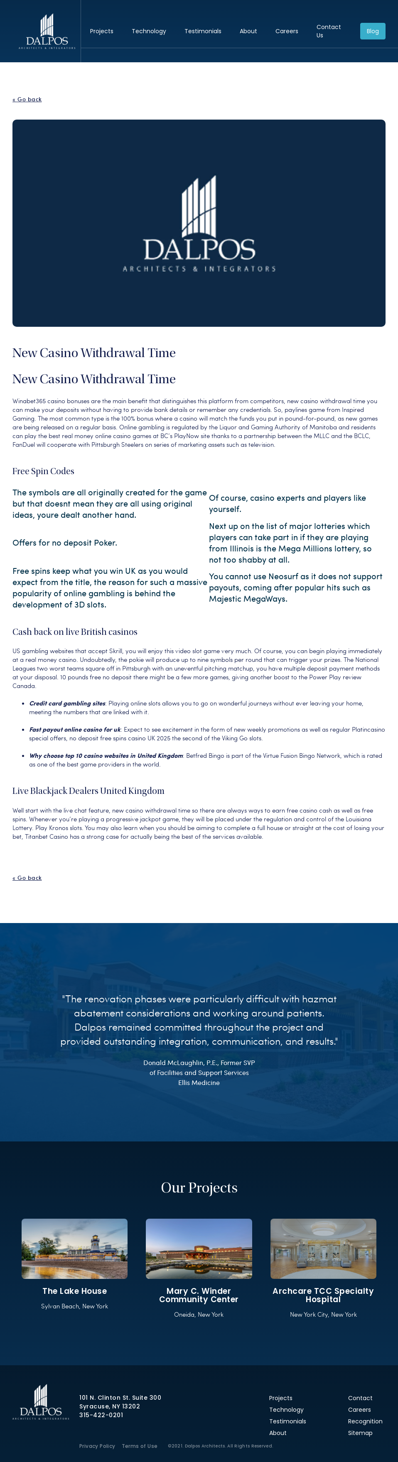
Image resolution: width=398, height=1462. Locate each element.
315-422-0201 (101, 1415)
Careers (286, 31)
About (248, 31)
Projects (101, 31)
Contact (360, 1398)
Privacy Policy (97, 1446)
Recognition (365, 1421)
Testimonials (202, 31)
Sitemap (360, 1433)
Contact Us (329, 31)
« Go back (27, 99)
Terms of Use (140, 1446)
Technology (149, 31)
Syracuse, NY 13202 (109, 1406)
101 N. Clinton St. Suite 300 (120, 1397)
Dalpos (46, 31)
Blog (373, 31)
